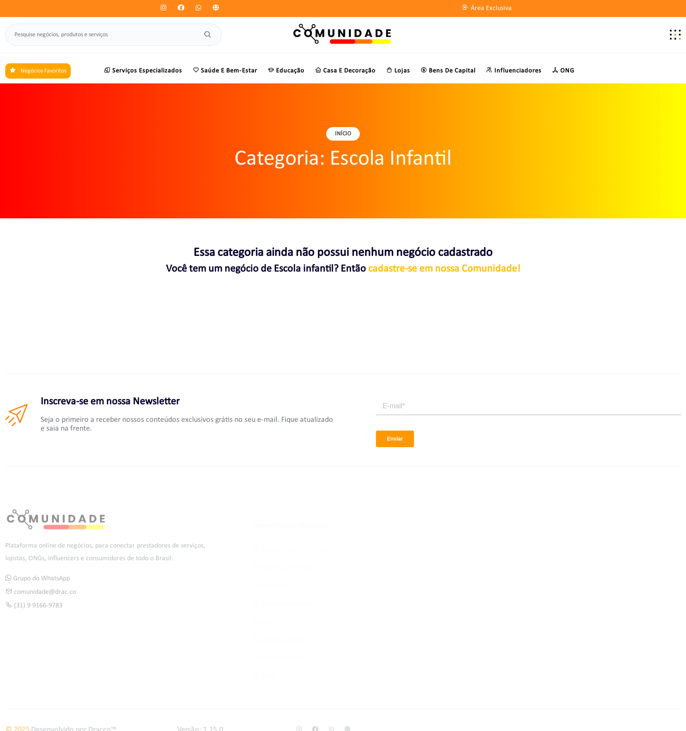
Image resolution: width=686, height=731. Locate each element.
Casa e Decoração (345, 70)
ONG (563, 70)
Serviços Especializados (143, 70)
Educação (286, 70)
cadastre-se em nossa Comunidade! (444, 269)
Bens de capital (448, 70)
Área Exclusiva (487, 8)
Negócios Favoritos (38, 71)
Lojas (398, 70)
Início (343, 134)
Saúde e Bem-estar (225, 70)
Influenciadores (513, 70)
